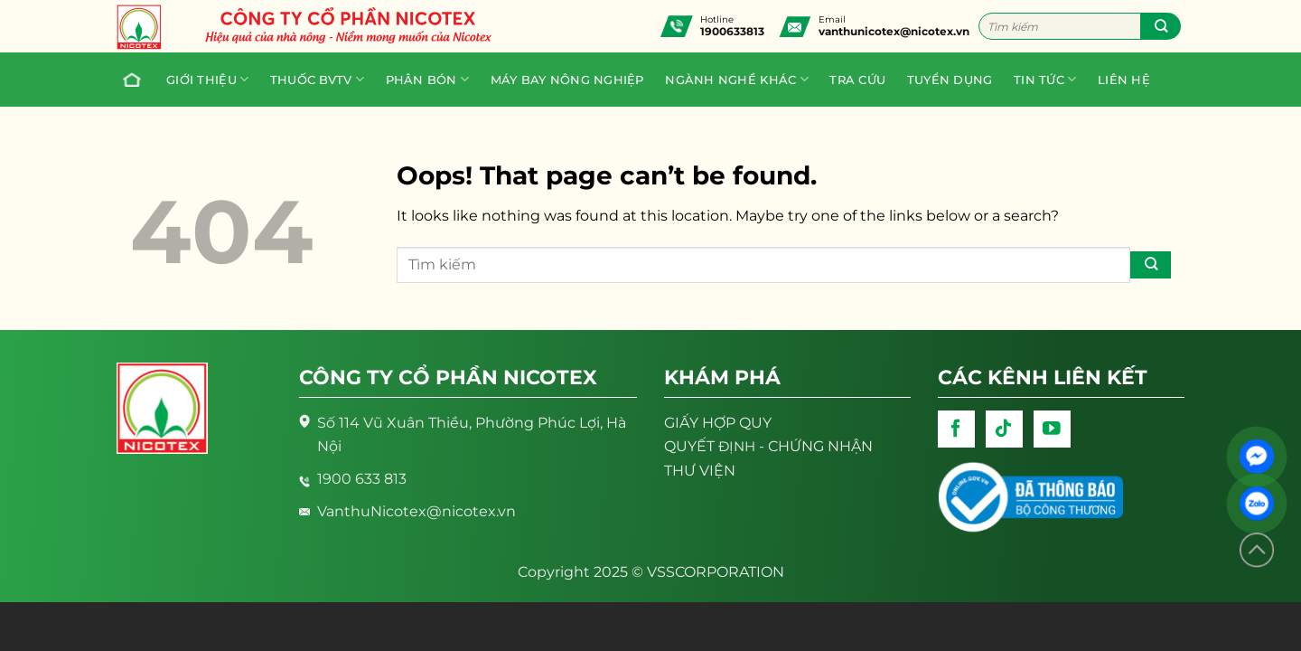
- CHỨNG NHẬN (768, 446)
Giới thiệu (207, 79)
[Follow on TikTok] (1004, 429)
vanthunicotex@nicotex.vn (894, 31)
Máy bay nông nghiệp (567, 79)
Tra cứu (857, 79)
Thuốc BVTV (317, 79)
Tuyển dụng (950, 79)
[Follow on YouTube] (1052, 429)
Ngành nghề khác (736, 79)
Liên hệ (1124, 79)
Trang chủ (127, 79)
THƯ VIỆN (699, 470)
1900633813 (732, 31)
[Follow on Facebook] (956, 429)
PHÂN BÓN (428, 79)
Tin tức (1045, 79)
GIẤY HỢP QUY (718, 422)
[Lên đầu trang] (1257, 550)
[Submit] (1160, 26)
